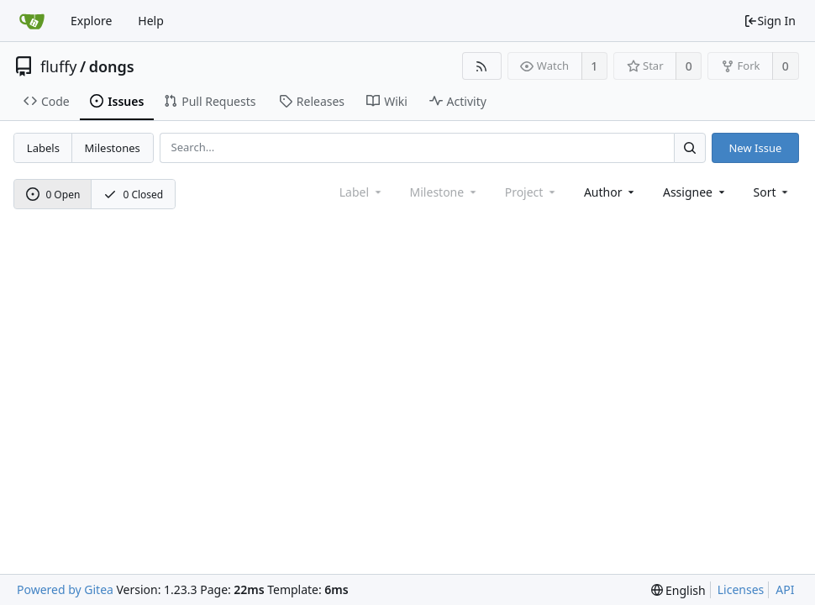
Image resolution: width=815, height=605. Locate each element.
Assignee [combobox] (695, 192)
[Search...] (690, 147)
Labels (43, 147)
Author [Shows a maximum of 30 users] (610, 192)
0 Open (53, 194)
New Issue (754, 147)
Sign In (770, 21)
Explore (91, 21)
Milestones (112, 147)
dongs (111, 66)
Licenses (741, 589)
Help (151, 21)
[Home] (31, 21)
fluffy (58, 66)
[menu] (772, 192)
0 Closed (133, 194)
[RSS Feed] (482, 66)
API (785, 589)
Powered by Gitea (65, 589)
